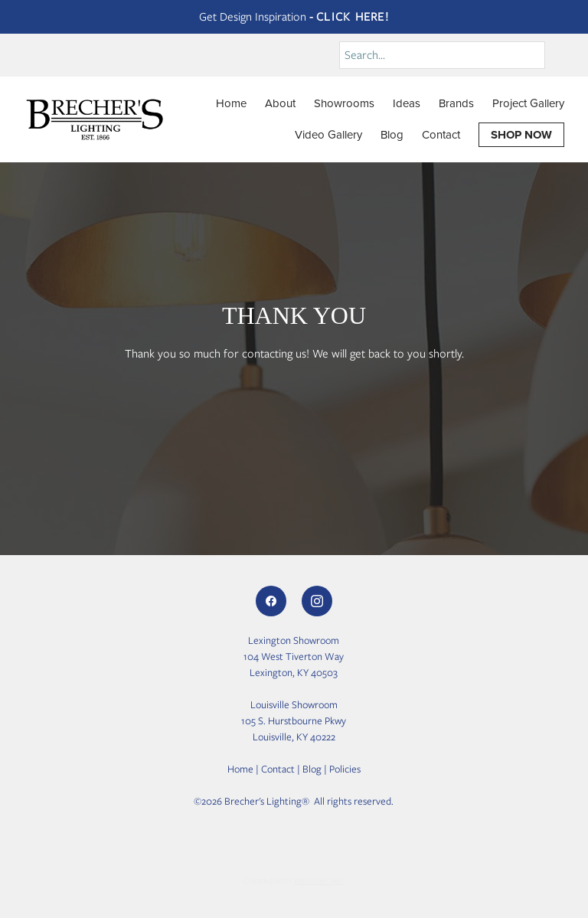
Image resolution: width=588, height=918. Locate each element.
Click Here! (352, 16)
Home (231, 103)
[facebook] (271, 601)
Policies (345, 769)
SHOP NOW (521, 134)
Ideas (406, 103)
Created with (293, 880)
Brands (456, 103)
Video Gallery (328, 134)
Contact (441, 134)
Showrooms (344, 103)
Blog (392, 134)
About (280, 103)
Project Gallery (528, 103)
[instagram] (317, 601)
